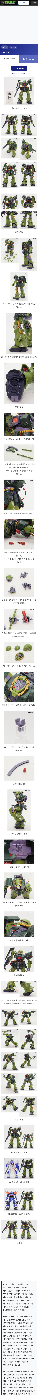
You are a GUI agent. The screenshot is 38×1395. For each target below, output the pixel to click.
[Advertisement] (19, 25)
